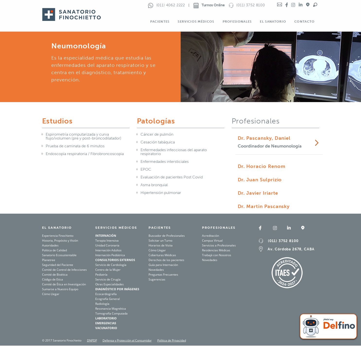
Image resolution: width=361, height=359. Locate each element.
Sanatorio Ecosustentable (59, 255)
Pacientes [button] (160, 21)
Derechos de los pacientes (166, 260)
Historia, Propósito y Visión (60, 240)
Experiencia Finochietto (57, 236)
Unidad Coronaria (107, 245)
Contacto (304, 21)
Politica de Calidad (54, 250)
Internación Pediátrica (110, 255)
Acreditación (210, 236)
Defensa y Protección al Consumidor (127, 340)
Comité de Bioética (55, 274)
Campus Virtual (212, 240)
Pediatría (101, 274)
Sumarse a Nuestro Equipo (60, 289)
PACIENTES (160, 227)
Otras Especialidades (109, 284)
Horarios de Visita (161, 245)
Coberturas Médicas (162, 255)
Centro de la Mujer (108, 270)
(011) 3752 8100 (283, 241)
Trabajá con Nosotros (216, 255)
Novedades (156, 270)
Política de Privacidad (171, 340)
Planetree (48, 260)
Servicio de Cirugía (108, 279)
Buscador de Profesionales (167, 236)
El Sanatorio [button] (273, 21)
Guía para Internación (163, 265)
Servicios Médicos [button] (196, 21)
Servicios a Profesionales (219, 245)
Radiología (102, 304)
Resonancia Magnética (110, 308)
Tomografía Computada (111, 313)
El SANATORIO (57, 227)
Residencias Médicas (216, 250)
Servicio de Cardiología (110, 265)
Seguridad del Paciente (57, 265)
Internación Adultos (108, 250)
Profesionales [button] (237, 21)
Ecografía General (107, 299)
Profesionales (219, 227)
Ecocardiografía (106, 294)
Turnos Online (209, 5)
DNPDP (92, 340)
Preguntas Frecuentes (163, 274)
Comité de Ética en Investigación (64, 284)
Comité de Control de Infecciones (64, 270)
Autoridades (50, 245)
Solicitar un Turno (160, 240)
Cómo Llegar (50, 294)
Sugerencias (157, 279)
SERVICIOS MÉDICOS (116, 227)
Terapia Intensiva (107, 240)
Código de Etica (52, 279)
